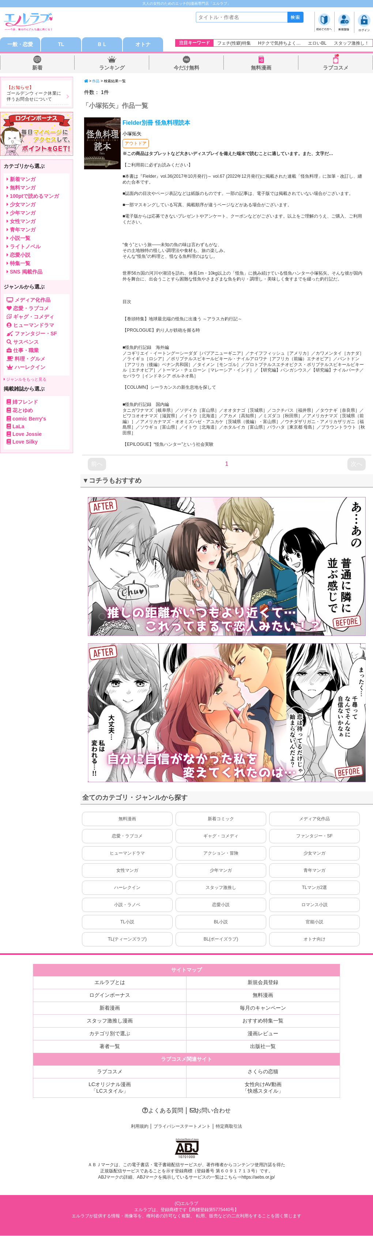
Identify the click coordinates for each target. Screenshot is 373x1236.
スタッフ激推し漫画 (110, 1021)
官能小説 (314, 922)
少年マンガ (221, 870)
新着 (37, 68)
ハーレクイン (127, 887)
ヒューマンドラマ (127, 853)
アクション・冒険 (220, 853)
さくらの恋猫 (263, 1072)
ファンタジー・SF (314, 836)
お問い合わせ (210, 1111)
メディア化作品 (314, 819)
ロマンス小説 (314, 905)
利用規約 (139, 1126)
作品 (95, 81)
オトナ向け (314, 939)
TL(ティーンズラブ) (127, 939)
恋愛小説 (221, 905)
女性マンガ (127, 870)
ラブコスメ (335, 68)
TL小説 (127, 922)
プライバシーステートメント (182, 1126)
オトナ (143, 45)
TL (61, 45)
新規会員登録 (263, 983)
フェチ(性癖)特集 (234, 43)
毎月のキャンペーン (263, 1008)
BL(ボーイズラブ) (221, 939)
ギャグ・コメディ (220, 836)
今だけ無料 (186, 68)
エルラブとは (109, 983)
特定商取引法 (229, 1126)
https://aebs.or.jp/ (258, 1177)
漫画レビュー (263, 1034)
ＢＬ (102, 45)
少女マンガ (314, 853)
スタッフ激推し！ (351, 43)
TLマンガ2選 (314, 887)
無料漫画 (261, 68)
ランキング (112, 68)
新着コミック (221, 819)
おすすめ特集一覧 (262, 1021)
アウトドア (136, 143)
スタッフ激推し (221, 887)
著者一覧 (109, 1047)
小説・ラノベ (127, 905)
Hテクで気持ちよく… (279, 43)
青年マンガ (314, 870)
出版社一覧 (263, 1047)
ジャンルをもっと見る (25, 379)
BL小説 (221, 922)
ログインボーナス (109, 995)
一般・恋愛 (20, 45)
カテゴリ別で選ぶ (109, 1034)
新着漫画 (109, 1008)
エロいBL (317, 43)
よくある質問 (162, 1111)
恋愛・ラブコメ (127, 836)
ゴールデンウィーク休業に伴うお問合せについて (34, 96)
